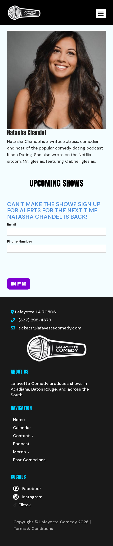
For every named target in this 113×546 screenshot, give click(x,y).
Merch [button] (21, 452)
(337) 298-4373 (34, 320)
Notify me (18, 284)
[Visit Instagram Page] (27, 497)
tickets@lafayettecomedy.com (49, 328)
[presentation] (43, 265)
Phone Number (19, 241)
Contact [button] (23, 436)
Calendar (22, 428)
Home (19, 419)
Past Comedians (29, 460)
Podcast (21, 444)
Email (11, 224)
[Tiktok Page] (22, 505)
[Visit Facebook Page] (27, 488)
